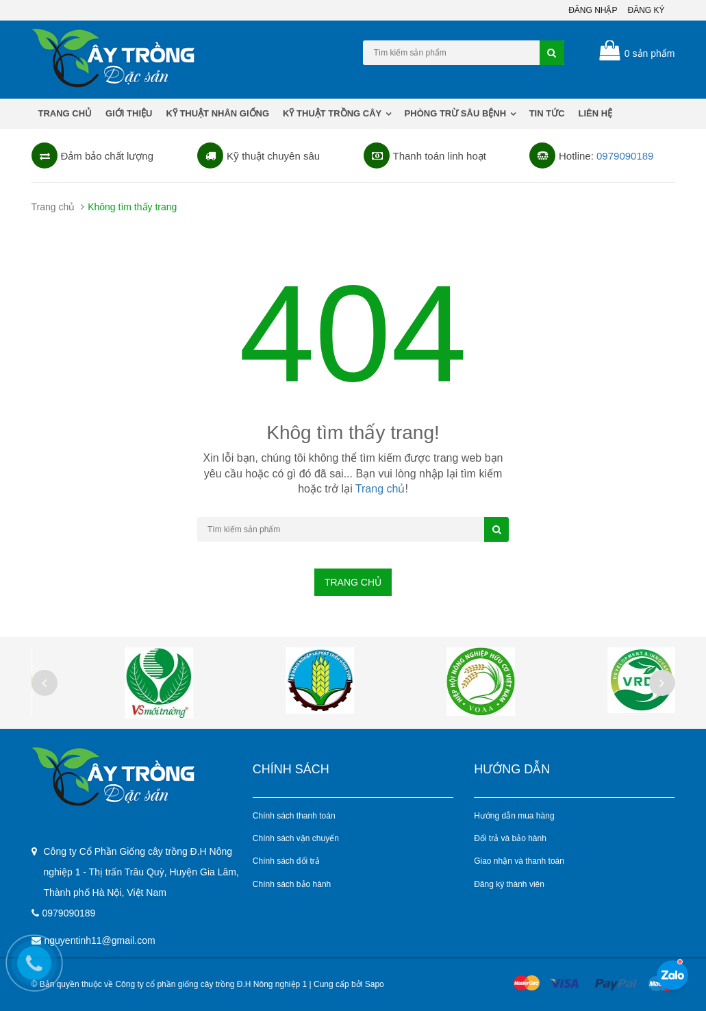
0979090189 (624, 156)
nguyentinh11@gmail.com (100, 940)
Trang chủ (65, 113)
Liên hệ (596, 113)
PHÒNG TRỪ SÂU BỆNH (460, 113)
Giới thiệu (128, 113)
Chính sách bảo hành (292, 884)
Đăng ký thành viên (509, 884)
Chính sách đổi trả (286, 861)
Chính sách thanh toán (294, 816)
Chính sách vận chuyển (296, 838)
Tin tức (547, 113)
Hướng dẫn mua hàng (514, 816)
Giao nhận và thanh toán (519, 861)
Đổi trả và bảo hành (510, 838)
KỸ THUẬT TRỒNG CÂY (337, 113)
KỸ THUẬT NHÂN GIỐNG (217, 113)
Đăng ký (645, 10)
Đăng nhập (592, 10)
